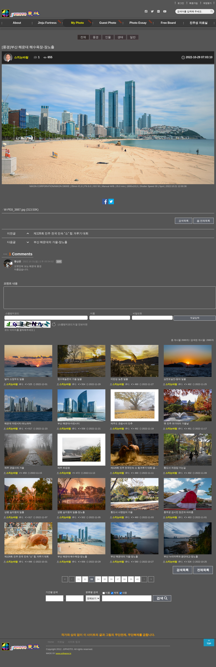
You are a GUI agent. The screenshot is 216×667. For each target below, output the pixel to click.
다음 (144, 583)
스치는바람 (21, 57)
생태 (120, 37)
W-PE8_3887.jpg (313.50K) (21, 209)
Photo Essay (137, 22)
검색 (160, 602)
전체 (83, 37)
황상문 (17, 261)
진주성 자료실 (198, 22)
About (17, 22)
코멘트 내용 (11, 283)
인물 (108, 37)
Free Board (168, 22)
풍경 (95, 37)
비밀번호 (137, 317)
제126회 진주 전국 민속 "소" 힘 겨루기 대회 (61, 233)
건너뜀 (65, 583)
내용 (123, 596)
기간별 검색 (52, 596)
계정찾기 (207, 3)
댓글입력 (194, 321)
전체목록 (205, 220)
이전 (72, 583)
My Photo (77, 22)
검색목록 (184, 220)
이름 (92, 317)
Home (51, 645)
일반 (133, 37)
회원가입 (193, 3)
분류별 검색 (92, 596)
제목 (114, 596)
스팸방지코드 (12, 317)
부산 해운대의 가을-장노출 (50, 242)
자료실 (60, 645)
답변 (59, 261)
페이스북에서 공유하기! (105, 201)
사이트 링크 (74, 645)
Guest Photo (107, 22)
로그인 (181, 3)
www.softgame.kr (63, 657)
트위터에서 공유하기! (111, 201)
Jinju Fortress (47, 22)
